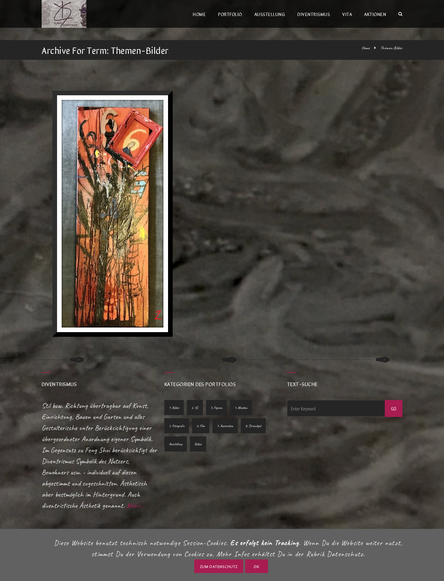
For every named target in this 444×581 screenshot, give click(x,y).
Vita (347, 14)
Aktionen (375, 14)
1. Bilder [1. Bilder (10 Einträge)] (174, 407)
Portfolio (230, 14)
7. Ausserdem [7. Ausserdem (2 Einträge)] (225, 425)
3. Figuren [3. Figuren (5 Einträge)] (216, 407)
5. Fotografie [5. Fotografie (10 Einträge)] (176, 425)
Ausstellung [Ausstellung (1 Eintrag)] (175, 444)
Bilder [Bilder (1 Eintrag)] (198, 444)
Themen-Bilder (391, 48)
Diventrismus (313, 14)
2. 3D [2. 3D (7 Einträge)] (194, 407)
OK (256, 566)
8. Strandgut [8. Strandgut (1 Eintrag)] (253, 425)
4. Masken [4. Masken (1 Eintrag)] (241, 407)
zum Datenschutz (219, 566)
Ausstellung (269, 14)
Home (199, 14)
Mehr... (135, 505)
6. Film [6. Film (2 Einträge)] (201, 425)
